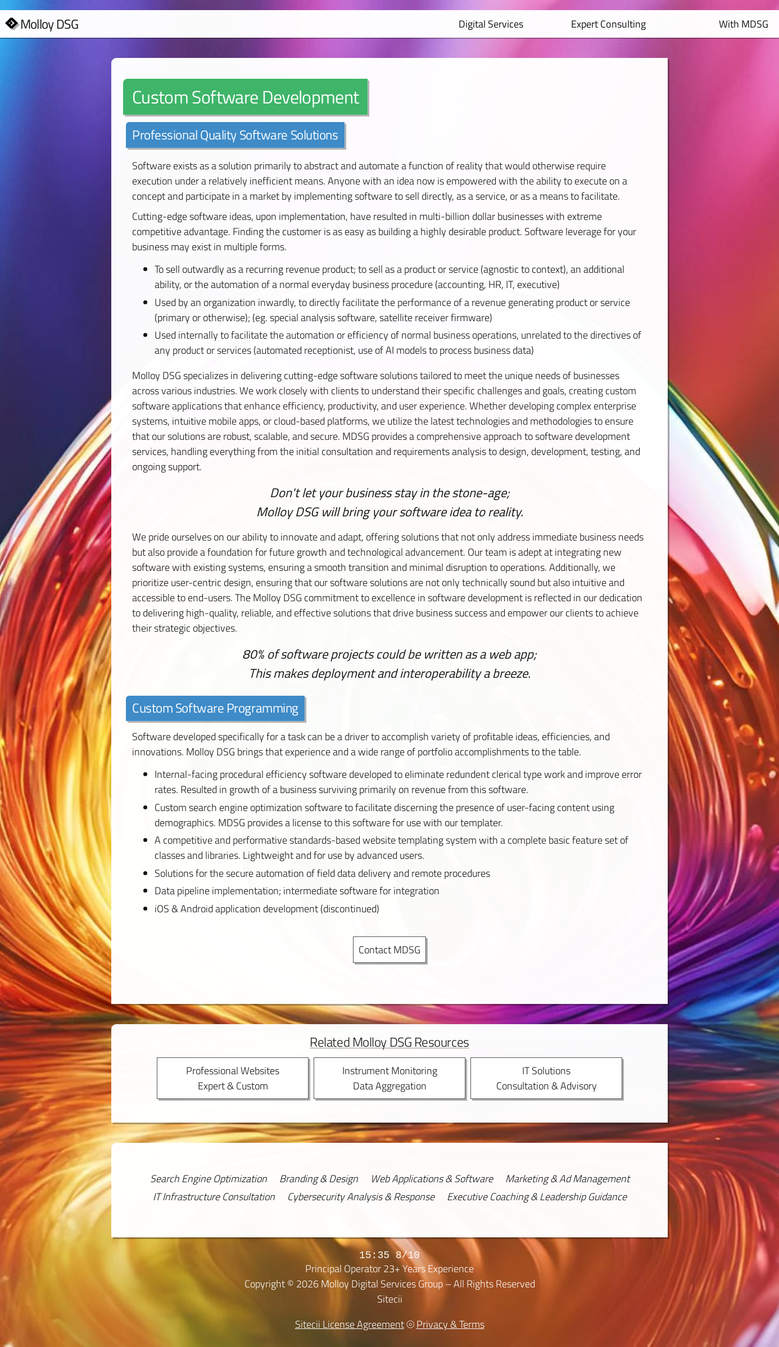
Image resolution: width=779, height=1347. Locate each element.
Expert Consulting (608, 23)
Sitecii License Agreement (349, 1324)
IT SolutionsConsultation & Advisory (546, 1078)
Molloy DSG (49, 24)
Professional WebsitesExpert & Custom (232, 1078)
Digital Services (491, 23)
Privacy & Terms (450, 1324)
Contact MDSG (389, 949)
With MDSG (743, 23)
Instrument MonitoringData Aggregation (389, 1078)
